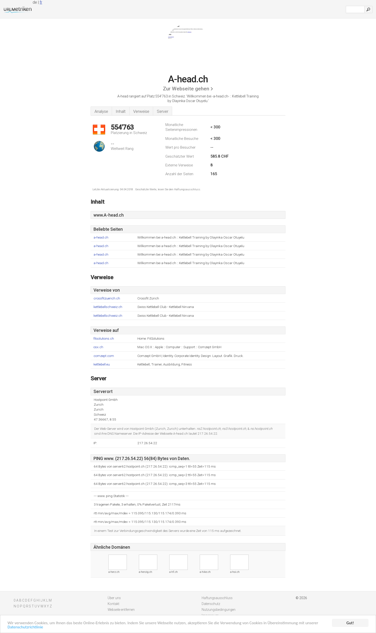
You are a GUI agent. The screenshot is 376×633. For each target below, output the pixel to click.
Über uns (114, 598)
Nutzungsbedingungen (218, 610)
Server (162, 111)
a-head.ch (101, 237)
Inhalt (121, 111)
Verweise (141, 111)
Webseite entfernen (121, 610)
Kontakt (113, 604)
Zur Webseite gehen (186, 89)
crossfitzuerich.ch (107, 298)
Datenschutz (211, 604)
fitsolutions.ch (104, 338)
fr (41, 2)
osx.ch (98, 347)
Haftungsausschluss (217, 598)
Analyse (101, 111)
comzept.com (104, 356)
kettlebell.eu (102, 364)
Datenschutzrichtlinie (25, 627)
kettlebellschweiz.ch (108, 307)
